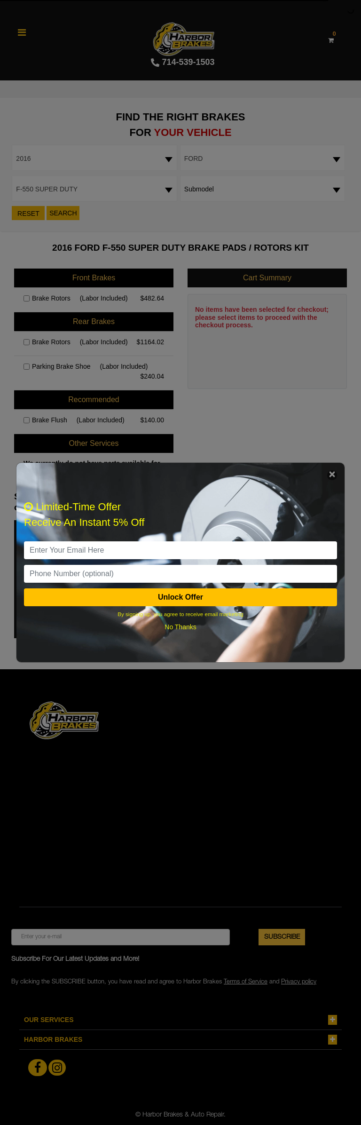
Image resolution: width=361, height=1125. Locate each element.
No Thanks (180, 627)
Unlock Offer (180, 597)
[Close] (332, 475)
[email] (180, 550)
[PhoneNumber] (180, 574)
